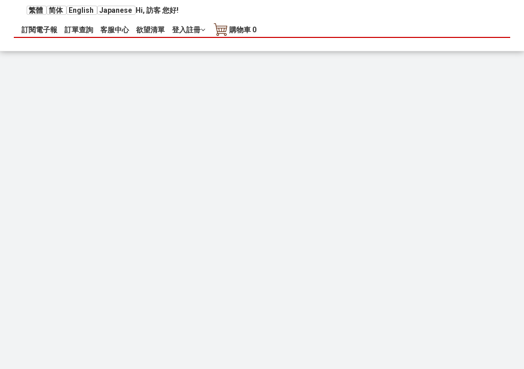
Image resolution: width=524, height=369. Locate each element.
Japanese (116, 10)
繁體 (37, 10)
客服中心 (114, 30)
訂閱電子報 (39, 30)
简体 (56, 10)
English (82, 10)
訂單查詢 (78, 30)
